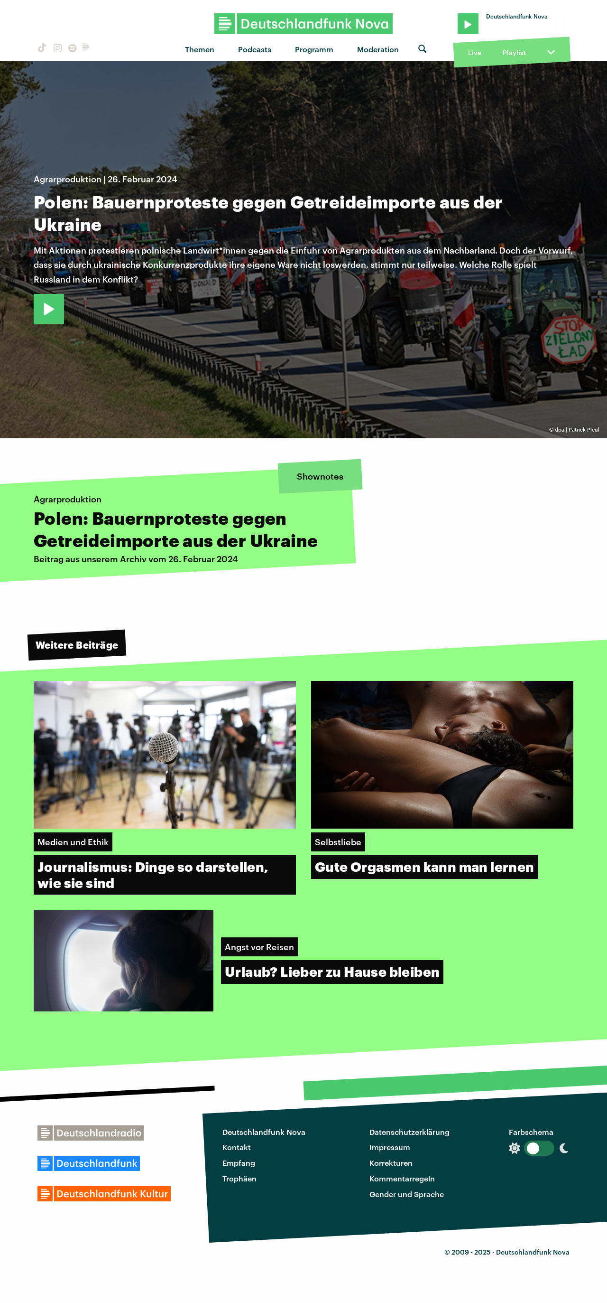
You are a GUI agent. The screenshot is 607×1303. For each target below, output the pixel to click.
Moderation (378, 49)
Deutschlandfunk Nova (263, 1131)
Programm (314, 49)
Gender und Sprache (406, 1194)
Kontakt (236, 1147)
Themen (199, 49)
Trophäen (239, 1178)
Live (474, 52)
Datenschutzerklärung (409, 1131)
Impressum (389, 1147)
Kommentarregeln (402, 1178)
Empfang (238, 1162)
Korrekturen (391, 1162)
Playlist (514, 52)
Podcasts (254, 49)
